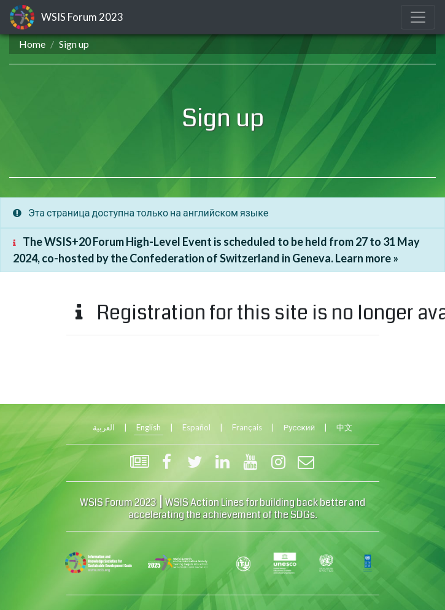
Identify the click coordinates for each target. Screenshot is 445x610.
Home (32, 44)
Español (196, 427)
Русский (299, 427)
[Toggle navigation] (418, 17)
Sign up (74, 44)
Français (247, 427)
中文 (344, 427)
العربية (104, 427)
